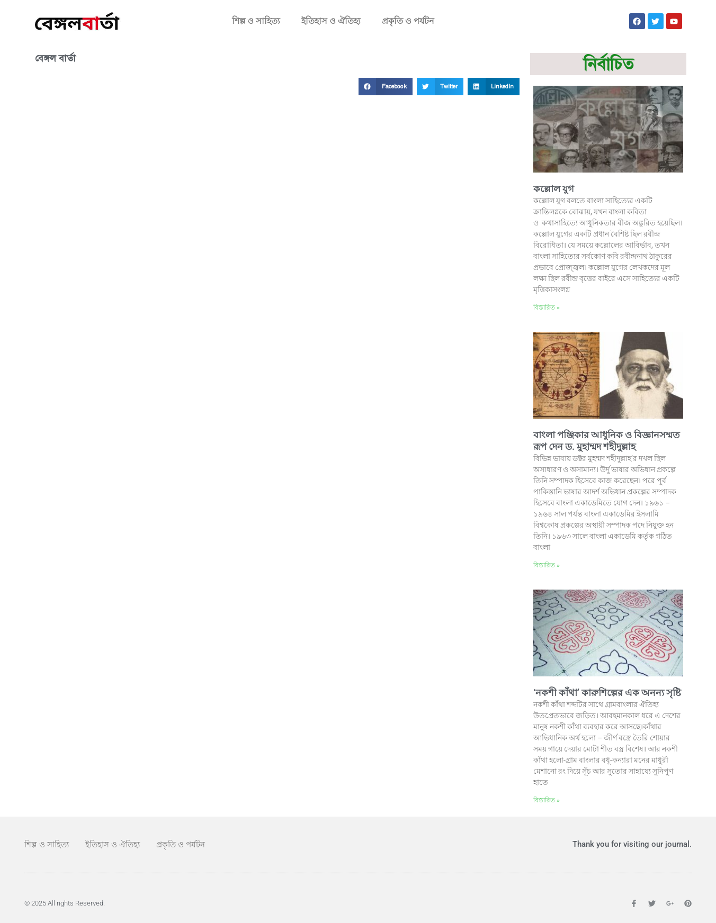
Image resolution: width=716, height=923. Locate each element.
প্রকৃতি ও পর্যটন (408, 21)
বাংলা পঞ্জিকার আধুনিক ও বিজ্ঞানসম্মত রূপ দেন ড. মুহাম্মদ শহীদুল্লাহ (606, 441)
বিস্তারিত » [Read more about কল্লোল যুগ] (546, 307)
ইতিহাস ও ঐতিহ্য (331, 21)
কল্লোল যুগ (553, 188)
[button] (386, 87)
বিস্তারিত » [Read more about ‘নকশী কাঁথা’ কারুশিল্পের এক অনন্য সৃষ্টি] (546, 800)
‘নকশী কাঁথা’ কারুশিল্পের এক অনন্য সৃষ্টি (607, 692)
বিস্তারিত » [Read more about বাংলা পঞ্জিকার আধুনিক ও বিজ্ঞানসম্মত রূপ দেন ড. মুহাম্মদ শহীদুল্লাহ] (546, 565)
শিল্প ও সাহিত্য (256, 21)
